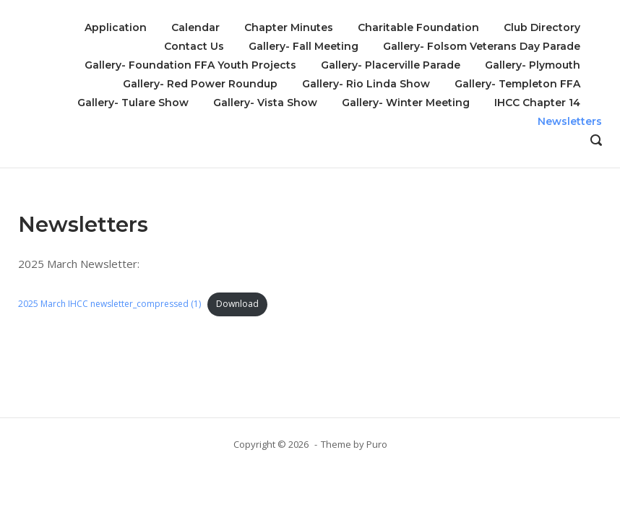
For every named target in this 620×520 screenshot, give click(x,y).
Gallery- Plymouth (532, 65)
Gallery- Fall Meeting (303, 46)
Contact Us (194, 46)
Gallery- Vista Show (265, 102)
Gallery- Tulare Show (133, 102)
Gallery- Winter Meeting (406, 102)
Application (116, 27)
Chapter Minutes (288, 27)
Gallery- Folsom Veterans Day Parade (481, 46)
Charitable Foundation (418, 27)
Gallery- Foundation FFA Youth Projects (190, 65)
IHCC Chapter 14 (537, 102)
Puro (376, 444)
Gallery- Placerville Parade (390, 65)
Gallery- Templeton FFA (517, 83)
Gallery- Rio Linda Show (366, 83)
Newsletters (570, 121)
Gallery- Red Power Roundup (200, 83)
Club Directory (542, 27)
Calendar (195, 27)
